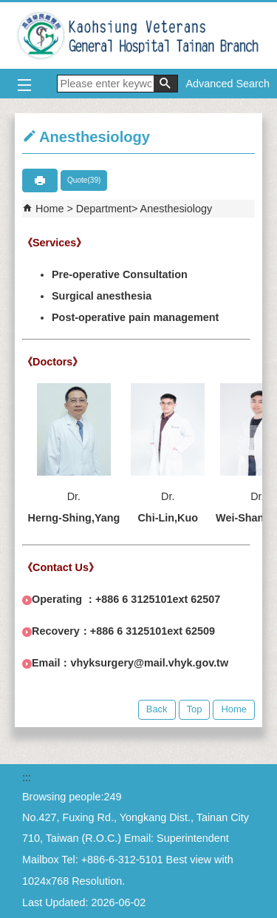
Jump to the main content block (7, 7)
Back (157, 709)
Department (103, 209)
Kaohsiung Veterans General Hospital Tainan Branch (139, 35)
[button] (165, 83)
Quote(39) (83, 180)
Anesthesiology (176, 209)
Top (194, 709)
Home (49, 209)
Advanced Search (227, 84)
